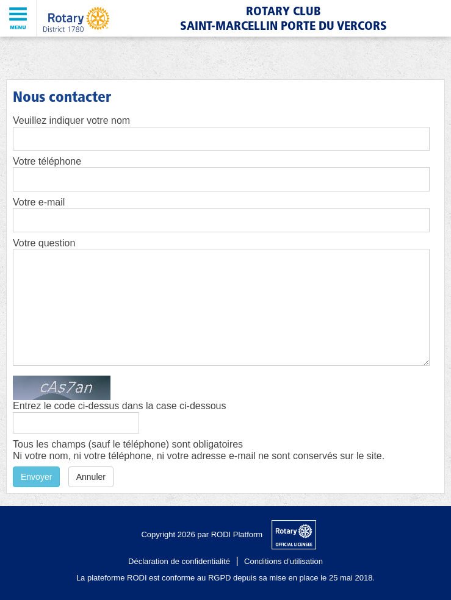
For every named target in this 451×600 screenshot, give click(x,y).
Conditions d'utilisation (283, 561)
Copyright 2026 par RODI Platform (201, 534)
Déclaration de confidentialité (179, 561)
